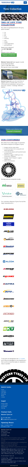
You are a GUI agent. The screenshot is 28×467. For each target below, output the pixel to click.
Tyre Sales (3, 392)
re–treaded (22, 358)
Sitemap (3, 408)
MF (17, 465)
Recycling (3, 394)
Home (2, 389)
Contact (3, 397)
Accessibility (4, 406)
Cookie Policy (4, 405)
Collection (3, 391)
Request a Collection (8, 55)
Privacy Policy (4, 403)
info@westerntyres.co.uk (9, 419)
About (2, 395)
